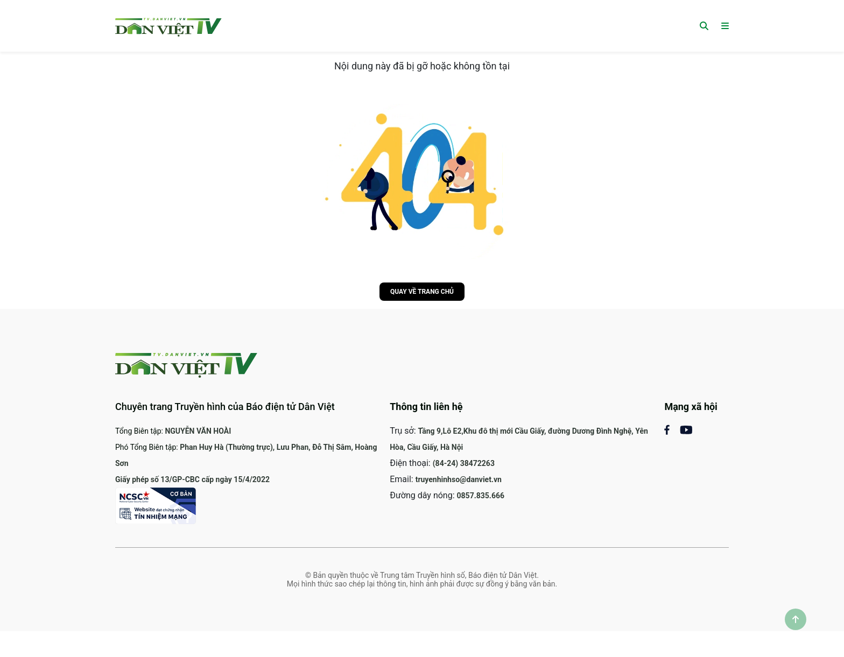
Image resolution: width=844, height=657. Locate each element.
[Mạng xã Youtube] (686, 429)
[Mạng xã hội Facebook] (672, 429)
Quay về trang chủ (422, 291)
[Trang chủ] (168, 25)
